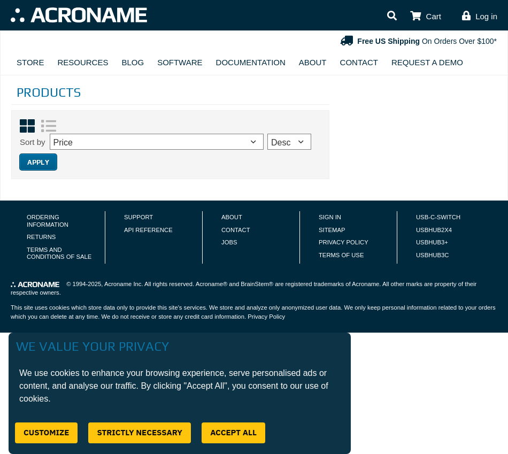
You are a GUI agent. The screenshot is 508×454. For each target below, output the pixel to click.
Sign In (330, 217)
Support (138, 217)
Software (179, 62)
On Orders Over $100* (417, 41)
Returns (41, 237)
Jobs (229, 242)
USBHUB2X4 (434, 230)
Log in (486, 16)
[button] (392, 16)
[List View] (48, 126)
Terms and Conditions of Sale (59, 253)
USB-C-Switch (438, 217)
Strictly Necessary (139, 432)
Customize (46, 432)
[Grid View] (27, 126)
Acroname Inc (122, 284)
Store (30, 62)
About (313, 62)
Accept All (233, 432)
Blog (132, 62)
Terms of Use (341, 255)
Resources (82, 62)
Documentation (251, 62)
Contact (359, 62)
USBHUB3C (432, 255)
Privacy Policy (343, 242)
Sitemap (332, 230)
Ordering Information (47, 221)
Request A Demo (427, 62)
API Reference (148, 230)
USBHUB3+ (432, 242)
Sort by (32, 142)
